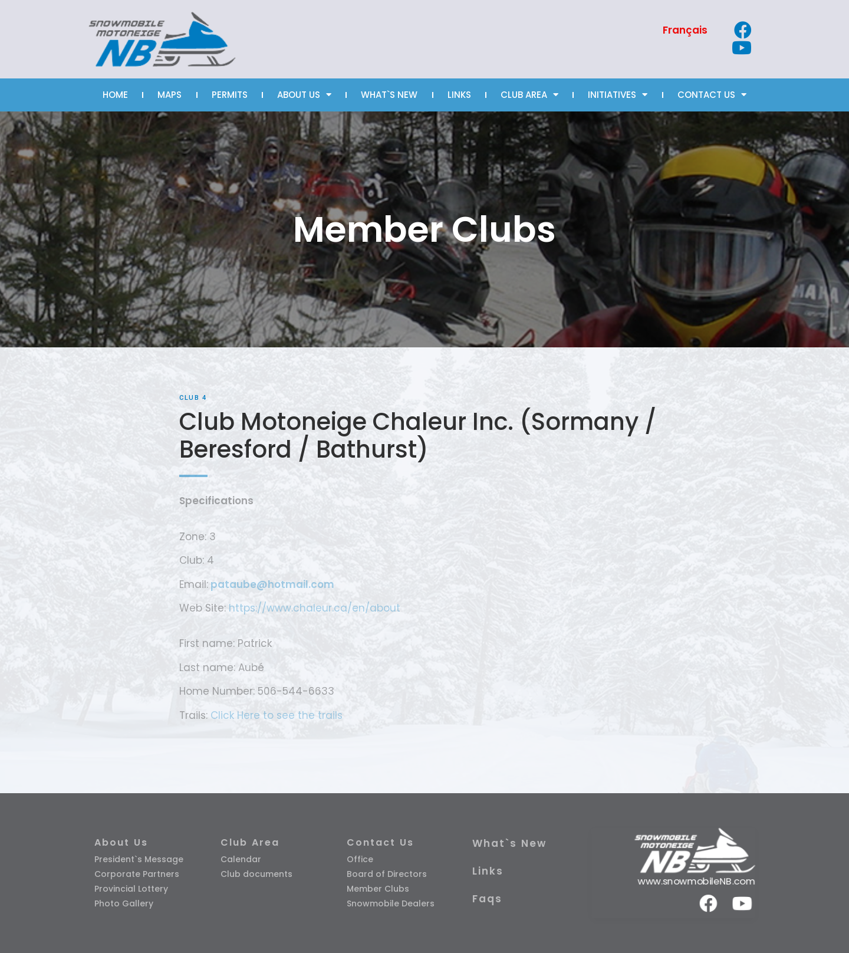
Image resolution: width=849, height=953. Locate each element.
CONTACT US (711, 94)
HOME (115, 94)
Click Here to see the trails (276, 715)
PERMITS (230, 94)
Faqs (487, 899)
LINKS (459, 94)
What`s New (509, 843)
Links (488, 871)
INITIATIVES (617, 94)
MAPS (169, 94)
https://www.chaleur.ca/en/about (313, 608)
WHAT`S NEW (389, 94)
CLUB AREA (529, 94)
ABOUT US (304, 94)
